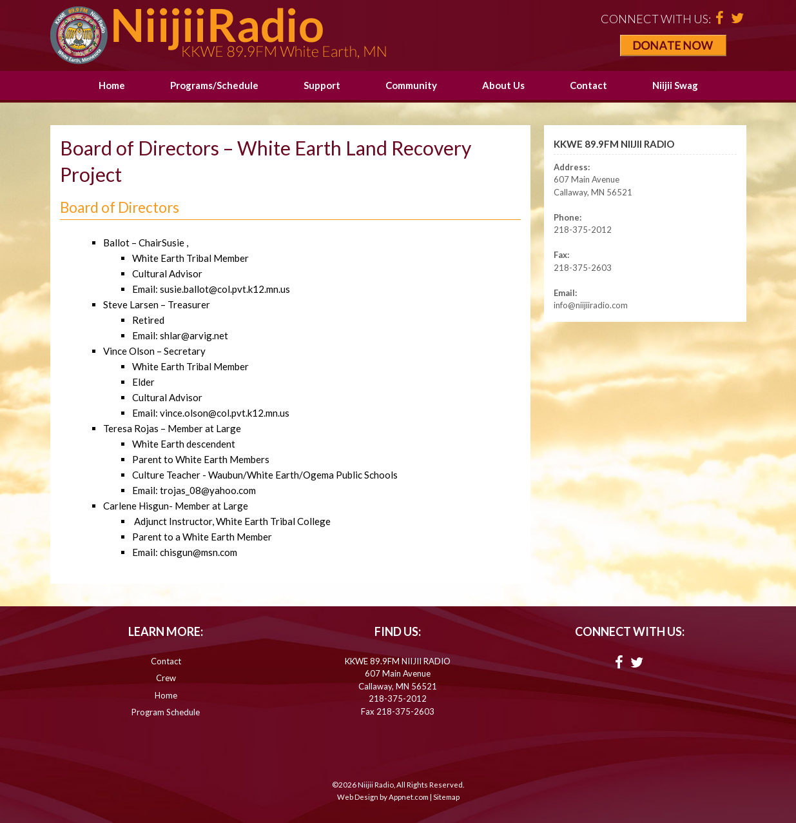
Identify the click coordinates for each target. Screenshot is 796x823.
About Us (503, 85)
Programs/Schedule (214, 85)
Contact (588, 85)
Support (322, 85)
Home (112, 85)
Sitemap (446, 797)
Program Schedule (165, 712)
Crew (166, 678)
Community (411, 85)
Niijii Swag (675, 85)
